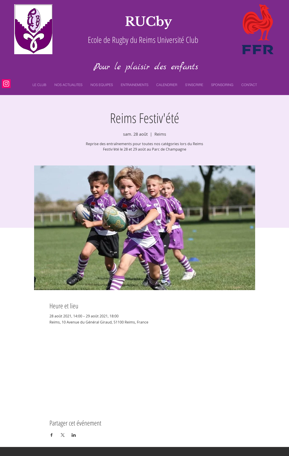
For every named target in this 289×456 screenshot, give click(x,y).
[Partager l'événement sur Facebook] (51, 435)
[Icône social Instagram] (6, 83)
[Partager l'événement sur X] (63, 435)
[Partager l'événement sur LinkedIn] (74, 435)
